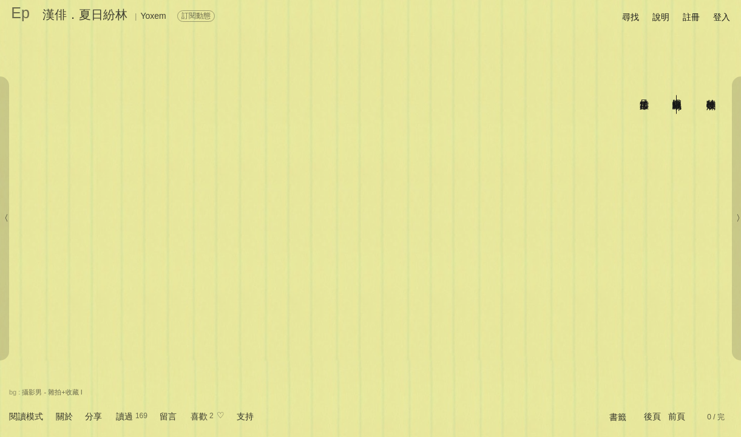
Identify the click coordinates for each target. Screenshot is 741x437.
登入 (721, 17)
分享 (93, 416)
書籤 (617, 417)
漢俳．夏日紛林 (84, 14)
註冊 (691, 17)
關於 (64, 416)
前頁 (676, 416)
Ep (20, 12)
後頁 (652, 416)
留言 (168, 416)
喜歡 (199, 416)
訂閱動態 (196, 16)
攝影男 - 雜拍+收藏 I (52, 392)
